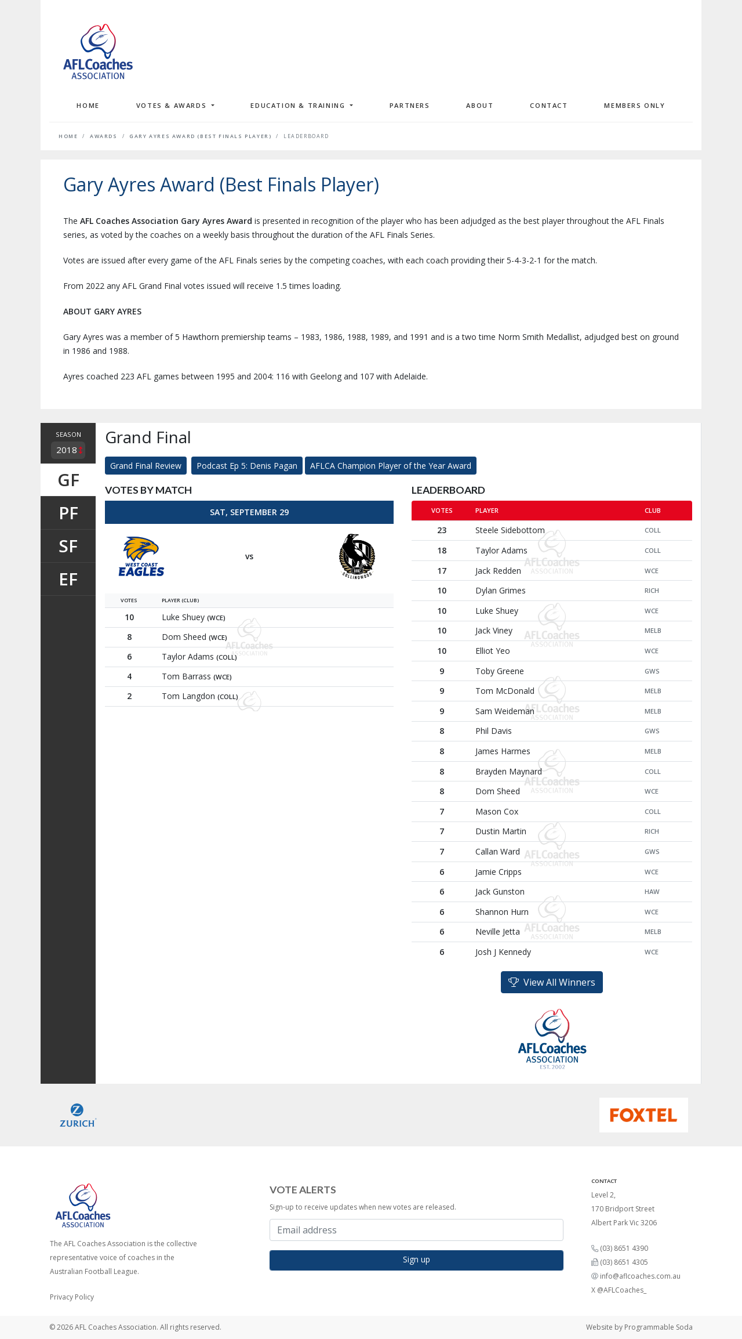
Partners (410, 105)
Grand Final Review (145, 465)
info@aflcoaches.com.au (640, 1276)
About (479, 105)
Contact (549, 105)
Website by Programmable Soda (639, 1327)
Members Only (634, 105)
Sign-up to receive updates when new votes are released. (363, 1207)
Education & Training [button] (299, 105)
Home (88, 105)
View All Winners (551, 982)
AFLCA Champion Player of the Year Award (390, 465)
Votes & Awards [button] (172, 105)
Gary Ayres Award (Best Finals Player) (200, 136)
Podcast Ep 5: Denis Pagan (247, 465)
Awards (104, 136)
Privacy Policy (72, 1297)
